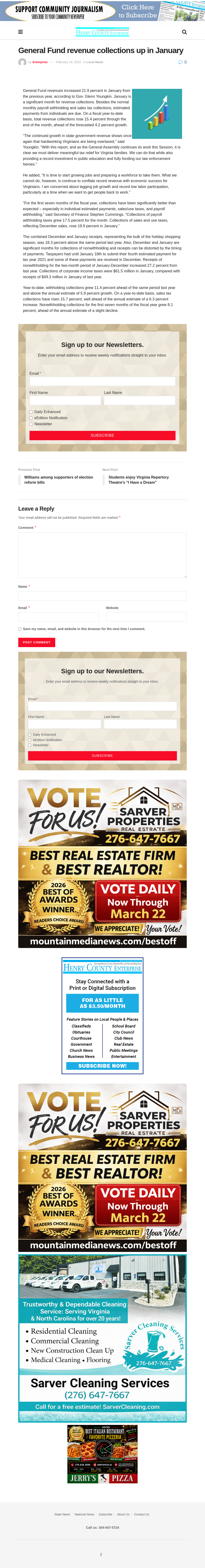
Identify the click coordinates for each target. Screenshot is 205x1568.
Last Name (113, 393)
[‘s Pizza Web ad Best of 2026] (102, 1454)
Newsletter (43, 424)
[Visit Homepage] (102, 32)
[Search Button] (184, 32)
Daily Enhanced (47, 412)
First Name (38, 393)
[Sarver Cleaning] (102, 1338)
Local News (94, 62)
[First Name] (65, 400)
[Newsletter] (31, 424)
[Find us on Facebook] (101, 1555)
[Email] (102, 381)
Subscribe (105, 1514)
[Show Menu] (20, 32)
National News (84, 1514)
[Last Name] (140, 400)
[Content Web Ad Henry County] (102, 1015)
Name (24, 586)
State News (62, 1514)
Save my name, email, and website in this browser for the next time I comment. (84, 629)
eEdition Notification (50, 418)
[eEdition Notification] (31, 418)
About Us (123, 1514)
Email (34, 373)
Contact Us (141, 1514)
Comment (27, 527)
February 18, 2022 (68, 62)
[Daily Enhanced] (31, 412)
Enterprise (40, 62)
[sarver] (102, 863)
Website (112, 608)
